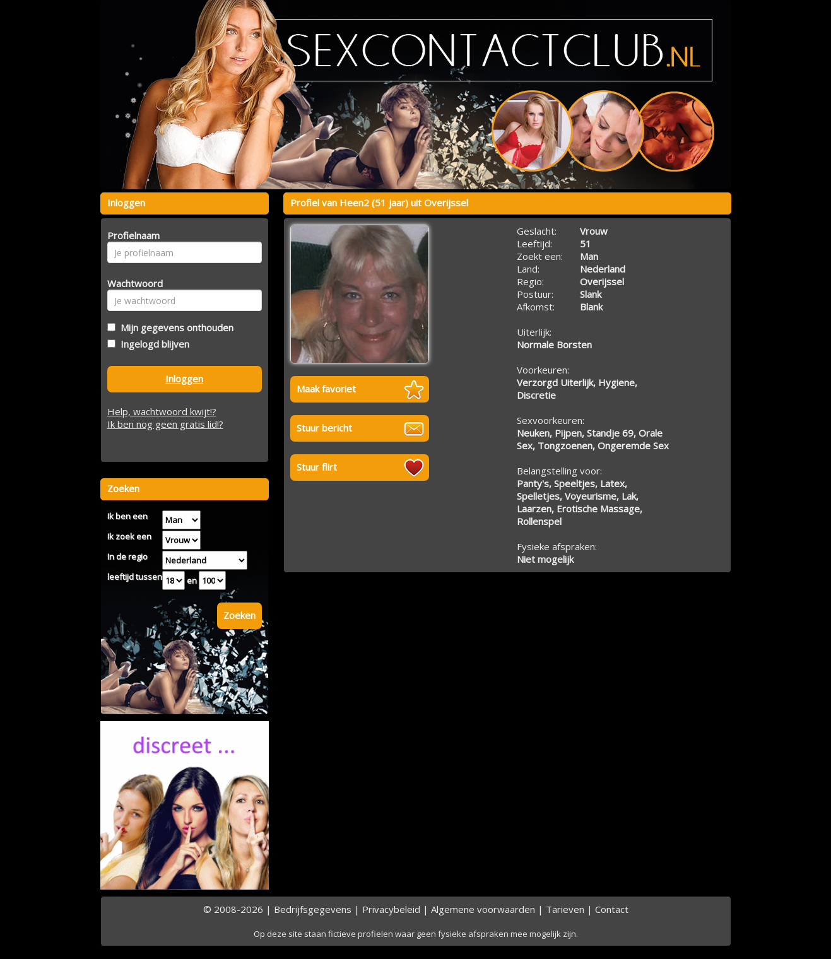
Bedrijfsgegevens (312, 909)
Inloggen (184, 378)
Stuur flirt (317, 467)
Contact (611, 909)
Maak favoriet (326, 388)
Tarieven (565, 909)
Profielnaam (131, 235)
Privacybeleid (391, 909)
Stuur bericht (324, 427)
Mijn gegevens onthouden (174, 327)
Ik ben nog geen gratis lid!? (165, 424)
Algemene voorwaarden (483, 909)
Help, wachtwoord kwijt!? (161, 411)
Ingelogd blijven (152, 344)
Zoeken (239, 615)
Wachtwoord (131, 283)
